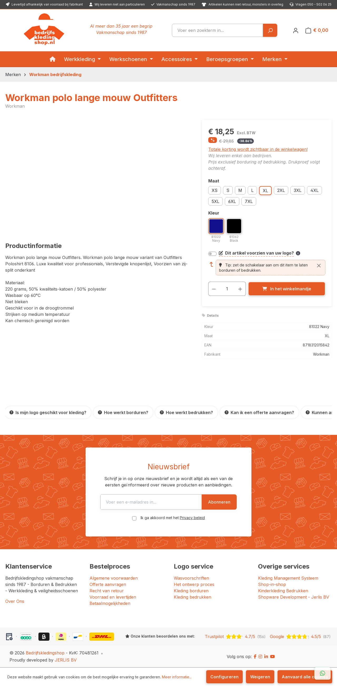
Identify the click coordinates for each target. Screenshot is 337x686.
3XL (297, 190)
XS (214, 190)
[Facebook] (255, 656)
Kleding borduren (191, 590)
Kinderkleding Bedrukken (283, 590)
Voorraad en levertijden (113, 597)
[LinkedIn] (266, 656)
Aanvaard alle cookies (305, 676)
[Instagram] (260, 656)
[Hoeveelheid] (227, 289)
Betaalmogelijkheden (110, 603)
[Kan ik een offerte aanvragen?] (259, 412)
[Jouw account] (295, 30)
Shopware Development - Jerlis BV (293, 597)
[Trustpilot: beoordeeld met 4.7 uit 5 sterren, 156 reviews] (235, 636)
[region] (98, 176)
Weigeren (260, 676)
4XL (314, 190)
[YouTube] (272, 656)
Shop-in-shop (272, 584)
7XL (249, 201)
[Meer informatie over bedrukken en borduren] (298, 253)
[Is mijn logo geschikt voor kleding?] (48, 412)
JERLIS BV (66, 660)
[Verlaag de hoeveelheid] (213, 289)
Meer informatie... (177, 677)
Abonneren (237, 502)
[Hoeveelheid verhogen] (240, 289)
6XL (232, 201)
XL (265, 190)
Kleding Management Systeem (288, 578)
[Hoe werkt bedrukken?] (186, 412)
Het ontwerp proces (194, 584)
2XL (281, 190)
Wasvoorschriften (191, 578)
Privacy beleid (192, 517)
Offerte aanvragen (108, 584)
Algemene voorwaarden (114, 578)
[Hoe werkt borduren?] (123, 412)
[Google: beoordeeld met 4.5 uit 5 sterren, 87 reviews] (300, 636)
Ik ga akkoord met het (173, 517)
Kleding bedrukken (192, 597)
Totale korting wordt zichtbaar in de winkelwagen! (258, 149)
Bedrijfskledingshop (45, 652)
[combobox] (217, 30)
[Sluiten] (318, 265)
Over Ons (14, 601)
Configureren (224, 676)
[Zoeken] (270, 30)
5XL (215, 201)
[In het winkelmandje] (286, 289)
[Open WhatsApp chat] (322, 673)
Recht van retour (107, 590)
